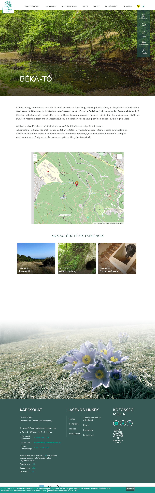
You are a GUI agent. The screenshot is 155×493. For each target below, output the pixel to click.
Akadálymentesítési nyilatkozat (92, 419)
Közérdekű (88, 430)
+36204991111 (41, 437)
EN (143, 6)
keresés (144, 51)
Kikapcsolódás (32, 6)
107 (33, 464)
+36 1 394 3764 (41, 447)
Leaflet (95, 223)
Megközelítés (111, 6)
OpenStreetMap (110, 223)
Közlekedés (74, 424)
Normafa (128, 6)
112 (32, 471)
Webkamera (74, 433)
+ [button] (35, 155)
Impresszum (88, 435)
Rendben (130, 489)
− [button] (35, 159)
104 (45, 455)
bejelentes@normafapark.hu (47, 442)
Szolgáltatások (69, 6)
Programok (50, 6)
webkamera (143, 16)
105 (33, 468)
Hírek (85, 6)
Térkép (96, 6)
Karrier (86, 425)
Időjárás (72, 428)
